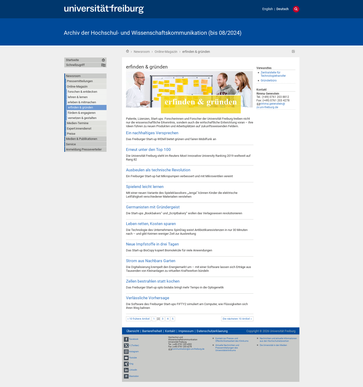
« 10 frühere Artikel (138, 318)
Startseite (127, 51)
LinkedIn (133, 370)
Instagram (134, 351)
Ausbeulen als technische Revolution (158, 170)
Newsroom (142, 52)
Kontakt (170, 331)
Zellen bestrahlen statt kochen (153, 281)
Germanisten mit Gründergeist (153, 207)
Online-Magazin (166, 52)
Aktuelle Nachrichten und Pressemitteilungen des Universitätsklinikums (227, 348)
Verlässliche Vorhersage (147, 297)
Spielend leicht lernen (145, 186)
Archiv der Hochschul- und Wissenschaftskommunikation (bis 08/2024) (152, 33)
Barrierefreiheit (152, 331)
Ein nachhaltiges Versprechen (152, 132)
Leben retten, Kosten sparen (151, 223)
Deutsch (282, 9)
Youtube (133, 357)
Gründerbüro (269, 80)
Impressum (186, 331)
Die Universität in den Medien (273, 345)
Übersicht (132, 331)
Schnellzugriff (75, 65)
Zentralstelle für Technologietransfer (273, 74)
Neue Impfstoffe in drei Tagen (152, 244)
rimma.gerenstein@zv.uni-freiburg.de (270, 105)
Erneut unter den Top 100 (148, 149)
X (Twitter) (134, 345)
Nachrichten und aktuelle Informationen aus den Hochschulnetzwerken (278, 339)
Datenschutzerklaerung (212, 331)
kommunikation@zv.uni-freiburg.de (188, 349)
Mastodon (134, 376)
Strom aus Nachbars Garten (150, 260)
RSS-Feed (293, 51)
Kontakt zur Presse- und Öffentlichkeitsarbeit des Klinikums (231, 339)
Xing (131, 364)
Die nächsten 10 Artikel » (237, 318)
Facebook (133, 339)
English (267, 9)
